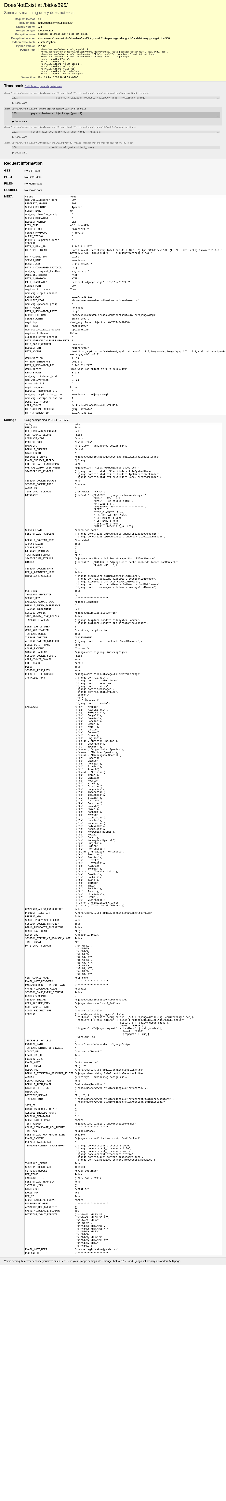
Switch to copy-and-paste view (43, 90)
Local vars (19, 107)
